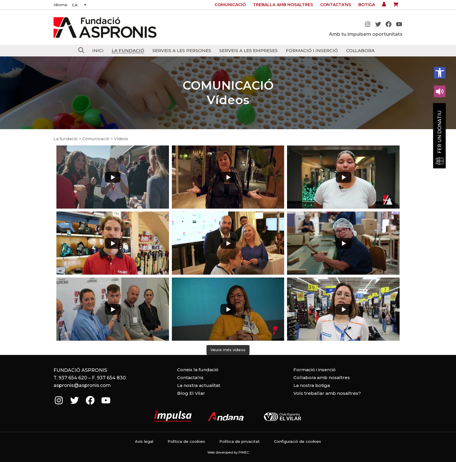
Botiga (366, 4)
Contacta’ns (335, 4)
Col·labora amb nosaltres (321, 377)
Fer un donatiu (439, 132)
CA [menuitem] (75, 5)
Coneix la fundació (197, 369)
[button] (440, 73)
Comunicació (230, 4)
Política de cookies (186, 441)
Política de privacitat (239, 441)
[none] (79, 4)
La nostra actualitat (198, 385)
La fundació (66, 138)
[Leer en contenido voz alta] (440, 91)
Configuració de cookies (297, 441)
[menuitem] (79, 4)
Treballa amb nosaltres (283, 4)
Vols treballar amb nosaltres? (327, 393)
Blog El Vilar (191, 393)
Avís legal (144, 441)
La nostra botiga (311, 385)
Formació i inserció (314, 369)
